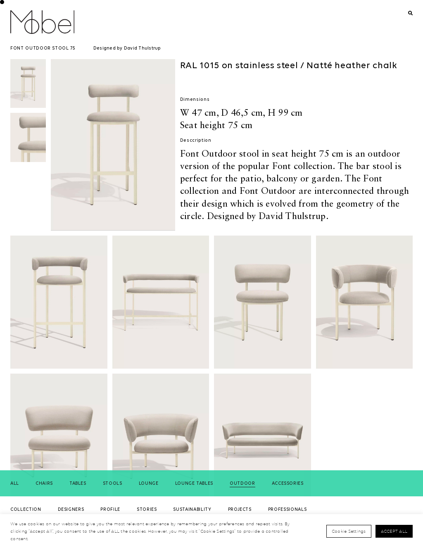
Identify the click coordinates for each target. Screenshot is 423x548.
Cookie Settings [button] (349, 531)
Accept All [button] (394, 531)
